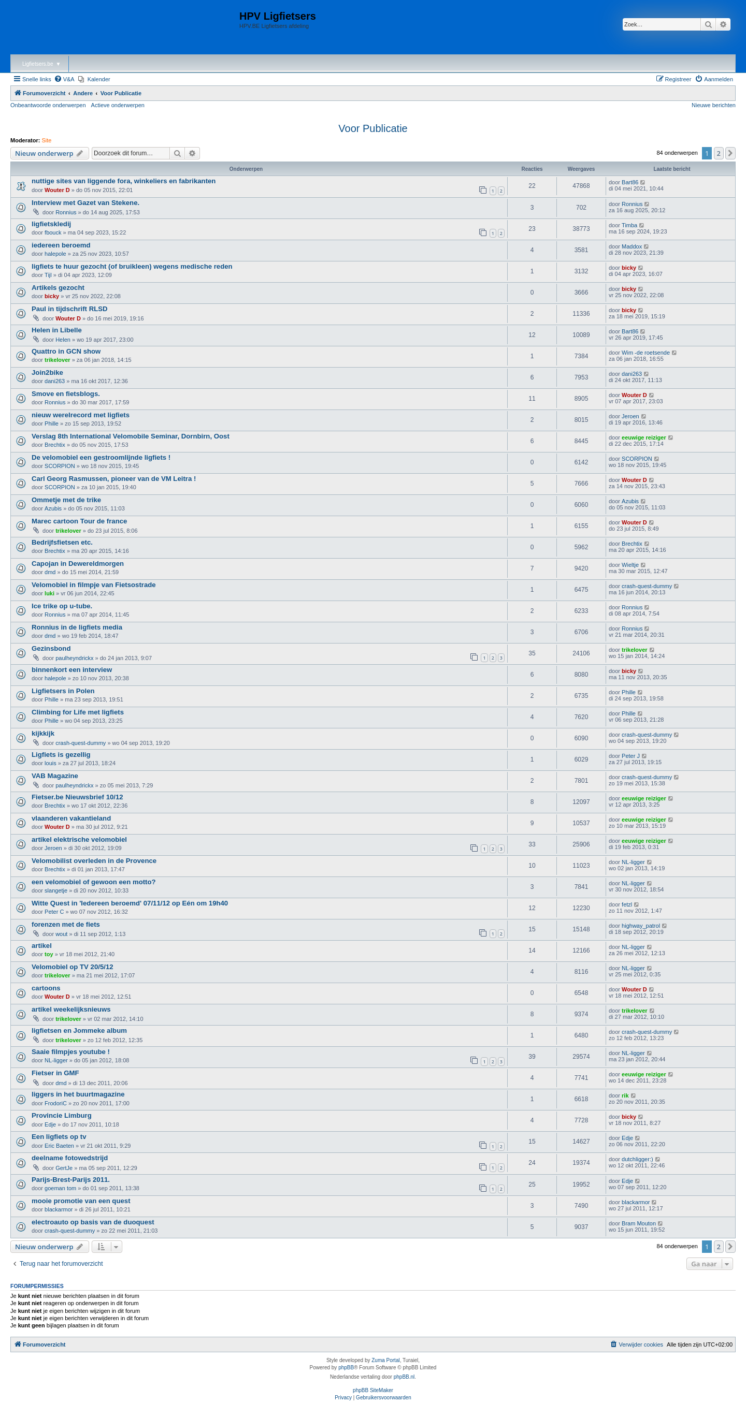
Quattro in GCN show (66, 351)
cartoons (46, 988)
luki (49, 593)
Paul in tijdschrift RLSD (70, 309)
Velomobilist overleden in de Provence (94, 861)
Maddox (632, 246)
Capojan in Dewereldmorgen (78, 563)
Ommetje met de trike (66, 500)
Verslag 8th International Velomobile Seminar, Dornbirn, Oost (130, 436)
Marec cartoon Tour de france (79, 521)
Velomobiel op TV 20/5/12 (72, 967)
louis (50, 763)
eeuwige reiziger (644, 437)
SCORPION (60, 466)
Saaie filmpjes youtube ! (71, 1052)
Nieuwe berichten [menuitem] (714, 105)
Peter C (54, 912)
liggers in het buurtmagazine (78, 1094)
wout (61, 934)
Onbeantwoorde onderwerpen (48, 105)
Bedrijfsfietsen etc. (62, 542)
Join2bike (47, 372)
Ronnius (65, 212)
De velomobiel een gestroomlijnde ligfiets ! (101, 457)
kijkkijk (43, 733)
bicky (629, 268)
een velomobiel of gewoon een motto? (94, 882)
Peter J (631, 756)
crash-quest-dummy (647, 586)
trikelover (57, 360)
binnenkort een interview (72, 670)
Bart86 (630, 182)
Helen (62, 340)
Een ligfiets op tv (59, 1137)
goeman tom (60, 1188)
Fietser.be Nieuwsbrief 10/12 (77, 797)
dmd (50, 572)
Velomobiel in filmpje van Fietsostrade (94, 585)
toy (49, 954)
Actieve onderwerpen (118, 105)
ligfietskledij (51, 224)
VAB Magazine (55, 776)
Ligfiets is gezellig (61, 754)
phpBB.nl (404, 1377)
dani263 (55, 381)
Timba (629, 225)
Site (47, 140)
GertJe (64, 1168)
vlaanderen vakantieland (71, 818)
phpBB (346, 1367)
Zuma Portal (385, 1360)
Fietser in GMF (55, 1073)
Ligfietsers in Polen (63, 691)
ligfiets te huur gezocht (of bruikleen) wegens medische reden (132, 266)
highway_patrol (641, 926)
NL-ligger (633, 862)
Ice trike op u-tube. (62, 606)
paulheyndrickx (74, 658)
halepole (55, 254)
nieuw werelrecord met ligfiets (81, 415)
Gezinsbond (51, 648)
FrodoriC (56, 1103)
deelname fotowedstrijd (70, 1158)
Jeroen (630, 416)
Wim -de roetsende (646, 352)
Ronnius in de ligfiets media (77, 627)
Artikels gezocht (58, 287)
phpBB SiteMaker (373, 1390)
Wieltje (630, 565)
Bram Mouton (639, 1223)
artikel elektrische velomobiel (79, 839)
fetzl (627, 904)
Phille (52, 423)
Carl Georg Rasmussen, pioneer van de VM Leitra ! (114, 479)
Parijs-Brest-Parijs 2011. (71, 1179)
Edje (50, 1124)
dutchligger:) (637, 1159)
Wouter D (57, 190)
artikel (42, 945)
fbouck (53, 232)
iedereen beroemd (61, 245)
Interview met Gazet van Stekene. (85, 203)
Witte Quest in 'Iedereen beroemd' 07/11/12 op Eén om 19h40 (130, 903)
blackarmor (59, 1209)
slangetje (56, 890)
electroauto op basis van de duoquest (93, 1222)
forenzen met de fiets (66, 924)
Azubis (53, 508)
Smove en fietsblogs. (66, 394)
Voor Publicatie (372, 128)
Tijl (48, 275)
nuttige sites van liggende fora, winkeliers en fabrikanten (124, 181)
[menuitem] (64, 79)
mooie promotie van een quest (81, 1201)
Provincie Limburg (62, 1115)
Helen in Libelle (57, 330)
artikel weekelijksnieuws (71, 1009)
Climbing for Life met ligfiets (78, 712)
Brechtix (55, 445)
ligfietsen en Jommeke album (79, 1030)
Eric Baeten (59, 1146)
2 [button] (719, 153)
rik (625, 1095)
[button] (730, 153)
